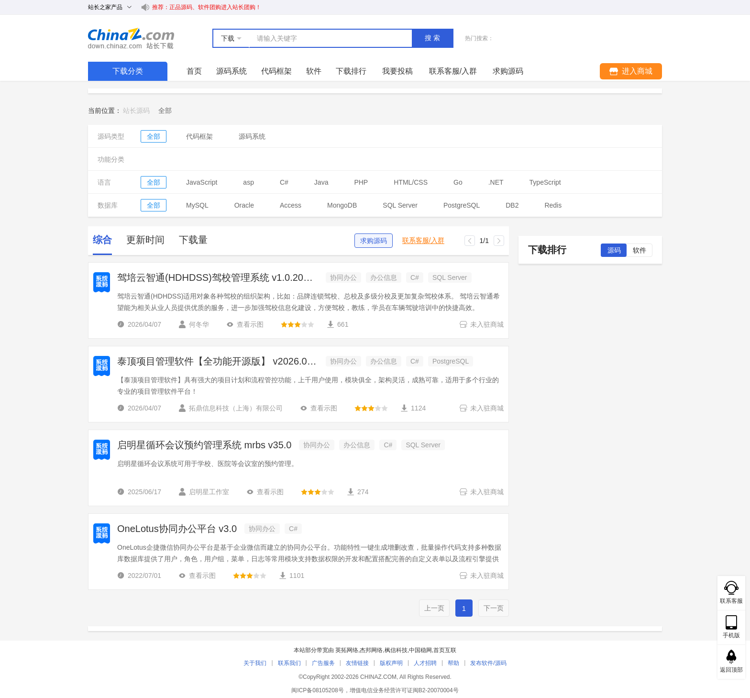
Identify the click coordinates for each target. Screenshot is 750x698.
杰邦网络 (371, 650)
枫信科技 (396, 650)
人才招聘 (425, 663)
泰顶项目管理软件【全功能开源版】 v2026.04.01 (217, 361)
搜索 (433, 38)
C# (284, 182)
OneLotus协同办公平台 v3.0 (177, 528)
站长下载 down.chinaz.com (131, 38)
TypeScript (545, 182)
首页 (194, 71)
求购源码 (373, 240)
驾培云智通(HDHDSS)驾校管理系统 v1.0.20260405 (217, 277)
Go (458, 182)
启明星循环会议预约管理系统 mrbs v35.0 (204, 445)
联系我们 (289, 663)
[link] (165, 110)
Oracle (244, 205)
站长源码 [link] (136, 110)
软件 (313, 71)
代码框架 (276, 71)
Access (290, 205)
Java (321, 182)
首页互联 (444, 650)
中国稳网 (420, 650)
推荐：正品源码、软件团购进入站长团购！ (206, 7)
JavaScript (201, 182)
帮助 (453, 663)
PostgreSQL (461, 205)
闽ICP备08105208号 (317, 690)
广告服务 (323, 663)
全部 (153, 136)
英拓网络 (346, 650)
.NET (496, 182)
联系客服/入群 (423, 240)
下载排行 (351, 71)
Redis (553, 205)
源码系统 (231, 71)
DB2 (512, 205)
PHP (361, 182)
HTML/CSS (411, 182)
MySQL (197, 205)
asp (248, 182)
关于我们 (254, 663)
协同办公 (343, 277)
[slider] (297, 324)
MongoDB (342, 205)
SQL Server (400, 205)
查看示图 (245, 324)
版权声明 (391, 663)
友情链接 (357, 663)
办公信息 (383, 277)
